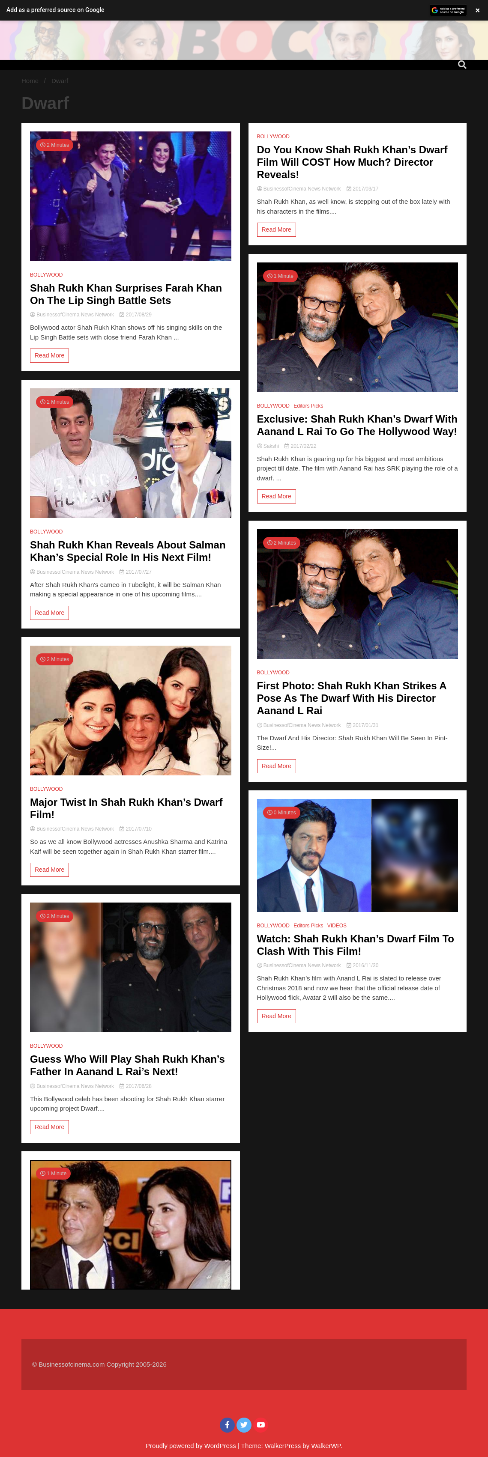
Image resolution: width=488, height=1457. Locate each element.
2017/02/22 (300, 446)
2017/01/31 (362, 725)
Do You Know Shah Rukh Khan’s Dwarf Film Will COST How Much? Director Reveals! (352, 162)
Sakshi (269, 446)
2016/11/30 (362, 965)
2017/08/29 (135, 315)
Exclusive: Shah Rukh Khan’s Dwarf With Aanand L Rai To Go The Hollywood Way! (357, 425)
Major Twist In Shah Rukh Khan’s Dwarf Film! (126, 808)
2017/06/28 (135, 1086)
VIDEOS (337, 926)
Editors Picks (308, 406)
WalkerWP (325, 1445)
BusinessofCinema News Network (72, 315)
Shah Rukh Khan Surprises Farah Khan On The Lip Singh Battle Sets (126, 294)
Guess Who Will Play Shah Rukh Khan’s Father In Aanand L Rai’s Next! (127, 1065)
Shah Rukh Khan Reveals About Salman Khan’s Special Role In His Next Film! (128, 551)
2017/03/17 (362, 189)
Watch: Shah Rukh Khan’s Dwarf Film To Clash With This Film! (355, 945)
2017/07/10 (135, 829)
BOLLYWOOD (46, 275)
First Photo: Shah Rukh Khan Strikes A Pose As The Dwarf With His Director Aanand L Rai (351, 698)
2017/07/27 (135, 572)
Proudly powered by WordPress (192, 1445)
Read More (49, 355)
